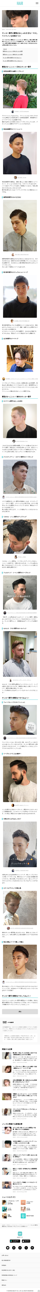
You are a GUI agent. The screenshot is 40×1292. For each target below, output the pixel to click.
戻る (20, 1011)
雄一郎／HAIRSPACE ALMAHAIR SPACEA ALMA (20, 928)
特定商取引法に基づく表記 (8, 1270)
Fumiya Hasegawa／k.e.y (20, 441)
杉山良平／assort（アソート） (20, 805)
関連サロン (4, 1280)
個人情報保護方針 (6, 1260)
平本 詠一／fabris (20, 557)
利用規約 (4, 1265)
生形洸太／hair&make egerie (20, 870)
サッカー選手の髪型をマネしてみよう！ (13, 60)
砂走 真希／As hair (20, 177)
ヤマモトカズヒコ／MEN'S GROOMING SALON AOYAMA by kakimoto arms (20, 497)
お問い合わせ (5, 1255)
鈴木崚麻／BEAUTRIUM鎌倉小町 (20, 321)
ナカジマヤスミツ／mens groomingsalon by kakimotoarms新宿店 (20, 612)
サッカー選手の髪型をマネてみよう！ (12, 57)
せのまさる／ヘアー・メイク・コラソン (20, 680)
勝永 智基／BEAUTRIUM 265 (19, 254)
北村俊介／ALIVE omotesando (20, 111)
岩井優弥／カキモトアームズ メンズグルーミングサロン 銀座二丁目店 (20, 378)
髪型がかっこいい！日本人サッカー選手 (13, 51)
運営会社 (4, 1285)
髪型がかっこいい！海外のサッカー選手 (13, 54)
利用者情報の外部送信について (9, 1275)
